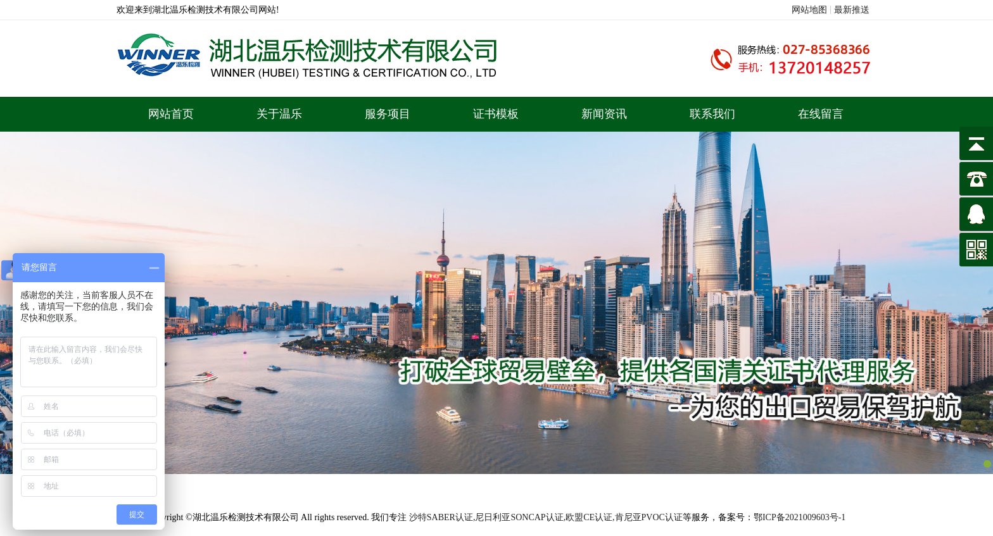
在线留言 (821, 114)
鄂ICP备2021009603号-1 (799, 517)
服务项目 (387, 114)
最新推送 (852, 10)
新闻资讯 (604, 114)
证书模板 (496, 114)
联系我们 (712, 114)
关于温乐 (279, 114)
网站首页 (171, 114)
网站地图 (809, 10)
